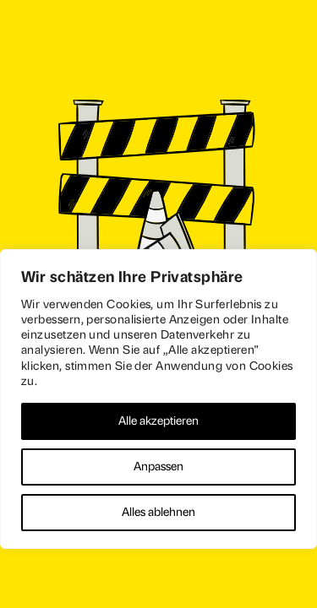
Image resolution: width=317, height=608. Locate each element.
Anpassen (158, 466)
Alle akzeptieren (158, 421)
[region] (158, 399)
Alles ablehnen (158, 512)
